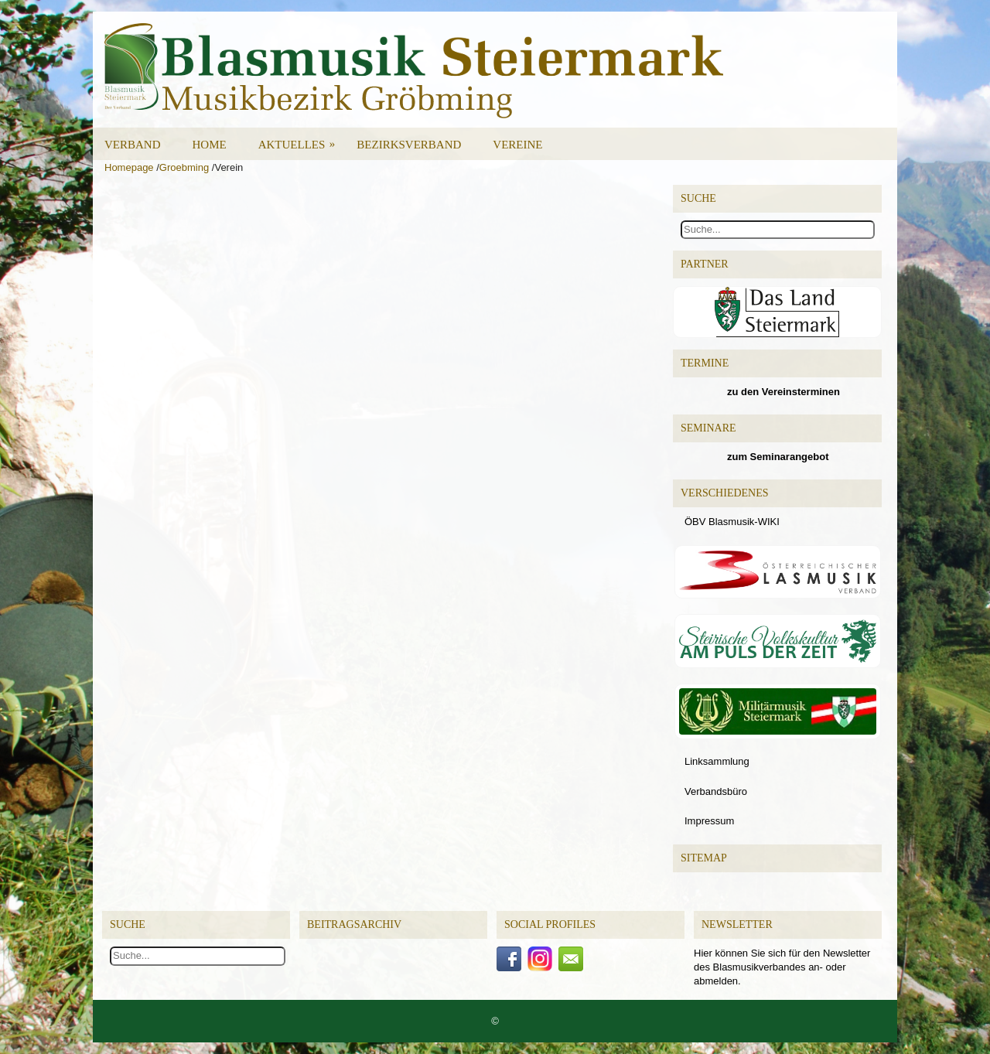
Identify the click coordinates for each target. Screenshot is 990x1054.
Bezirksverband (409, 144)
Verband (132, 144)
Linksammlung (716, 761)
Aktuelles (302, 139)
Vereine (517, 144)
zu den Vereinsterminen (783, 391)
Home (210, 144)
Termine (705, 363)
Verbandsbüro (715, 791)
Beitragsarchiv (354, 924)
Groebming (184, 167)
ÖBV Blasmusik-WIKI (732, 521)
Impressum (709, 821)
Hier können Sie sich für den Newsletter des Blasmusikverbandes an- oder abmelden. (782, 967)
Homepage (129, 167)
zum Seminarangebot (777, 456)
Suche (127, 924)
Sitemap (704, 858)
